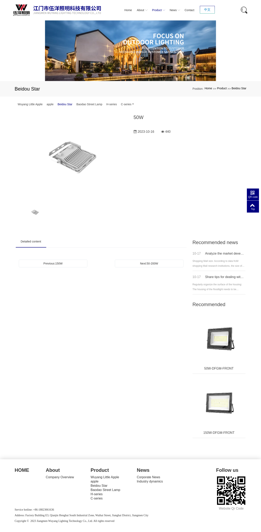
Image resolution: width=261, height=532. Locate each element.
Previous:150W (53, 263)
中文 (207, 9)
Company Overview (60, 477)
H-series (111, 104)
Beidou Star (239, 88)
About (53, 470)
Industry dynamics (150, 481)
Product (222, 88)
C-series (126, 104)
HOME (22, 470)
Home (208, 88)
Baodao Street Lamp (89, 104)
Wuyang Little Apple (30, 104)
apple (50, 104)
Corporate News (148, 477)
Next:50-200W (149, 263)
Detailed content (31, 241)
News (143, 470)
